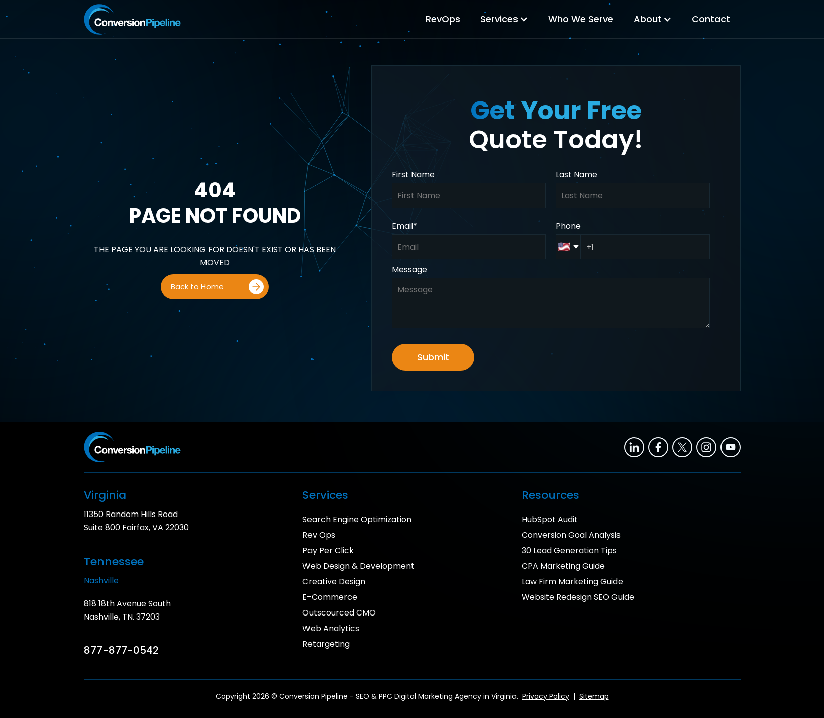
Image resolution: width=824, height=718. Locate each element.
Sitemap (594, 696)
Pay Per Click (328, 550)
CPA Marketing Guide (563, 566)
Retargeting (326, 644)
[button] (504, 19)
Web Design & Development (358, 566)
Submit (433, 357)
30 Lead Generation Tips (569, 550)
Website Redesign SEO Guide (578, 597)
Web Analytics (330, 628)
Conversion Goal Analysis (571, 535)
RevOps (443, 19)
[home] (132, 19)
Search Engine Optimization (356, 519)
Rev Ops (318, 535)
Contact (711, 19)
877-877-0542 (121, 650)
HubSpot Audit (550, 519)
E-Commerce (329, 597)
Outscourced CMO (339, 613)
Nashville (101, 580)
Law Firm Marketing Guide (572, 581)
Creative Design (333, 581)
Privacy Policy (545, 696)
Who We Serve (580, 19)
